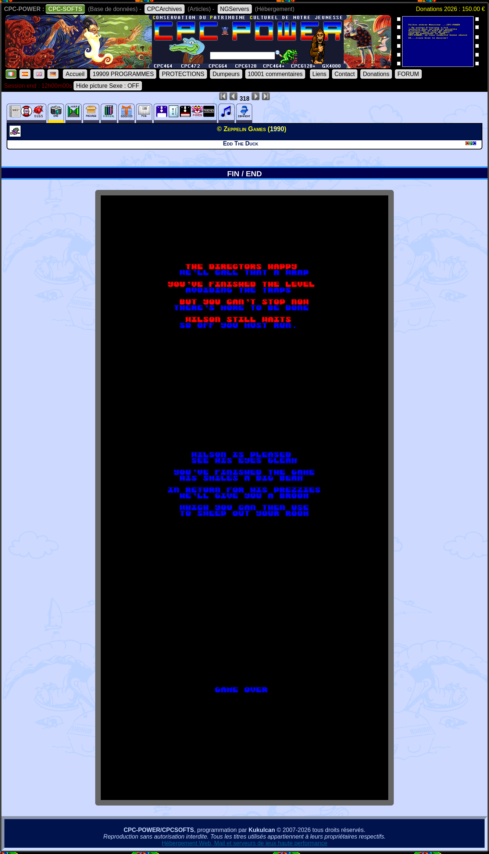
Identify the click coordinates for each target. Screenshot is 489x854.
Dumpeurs (226, 74)
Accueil (75, 74)
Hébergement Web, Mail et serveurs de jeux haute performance (245, 843)
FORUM (408, 74)
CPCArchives (164, 9)
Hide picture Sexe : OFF (107, 86)
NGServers (234, 9)
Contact (345, 74)
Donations (376, 74)
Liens (319, 74)
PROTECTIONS (183, 74)
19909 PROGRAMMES (123, 74)
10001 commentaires (275, 74)
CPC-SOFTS (65, 9)
